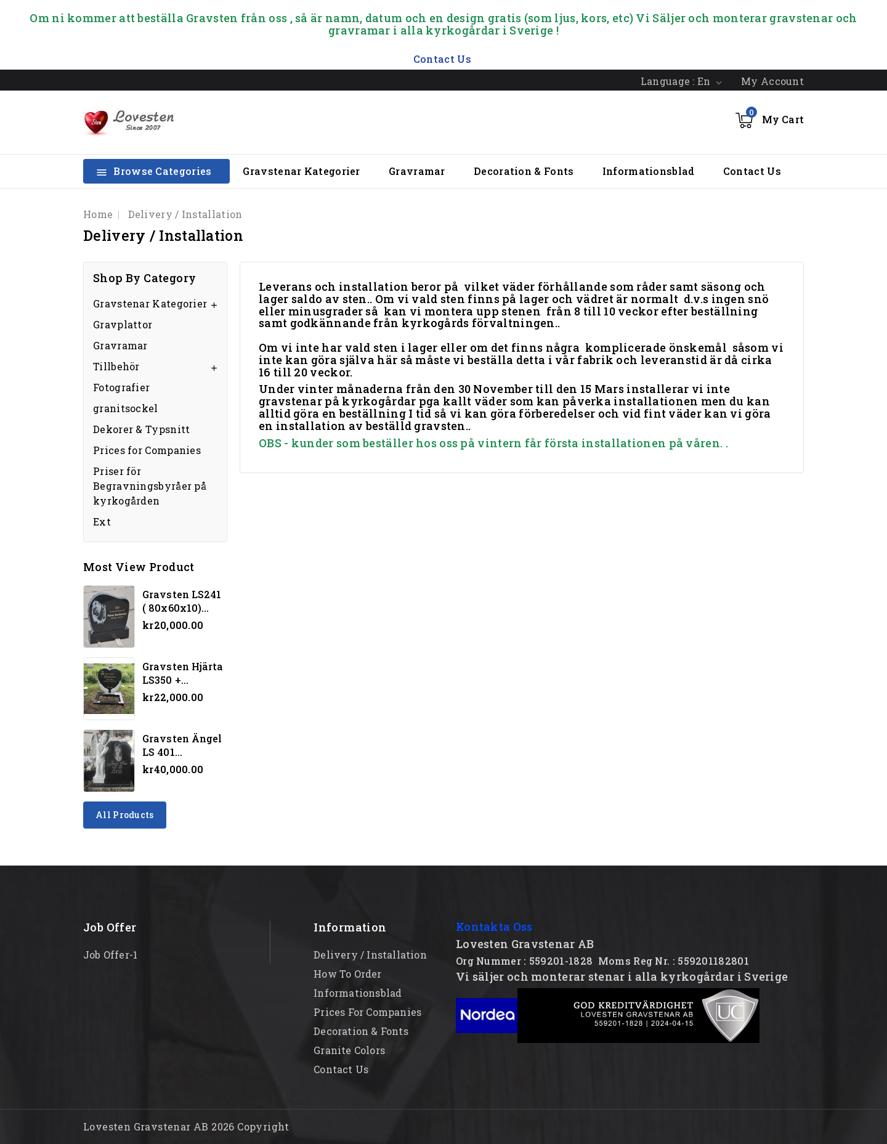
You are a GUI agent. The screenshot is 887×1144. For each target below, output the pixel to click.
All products (124, 815)
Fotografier (121, 387)
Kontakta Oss (494, 926)
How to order (347, 973)
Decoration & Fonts (523, 170)
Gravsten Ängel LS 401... (182, 745)
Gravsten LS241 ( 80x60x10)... (181, 601)
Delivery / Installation (370, 954)
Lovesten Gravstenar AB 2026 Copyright (186, 1126)
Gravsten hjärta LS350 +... (183, 673)
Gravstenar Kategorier (301, 170)
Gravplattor (122, 324)
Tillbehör (116, 366)
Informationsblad (648, 170)
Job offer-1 (110, 954)
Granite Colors (349, 1050)
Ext (102, 521)
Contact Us (752, 170)
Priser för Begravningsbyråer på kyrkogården (149, 485)
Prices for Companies (147, 450)
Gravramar (417, 170)
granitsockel (125, 408)
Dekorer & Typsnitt (141, 429)
